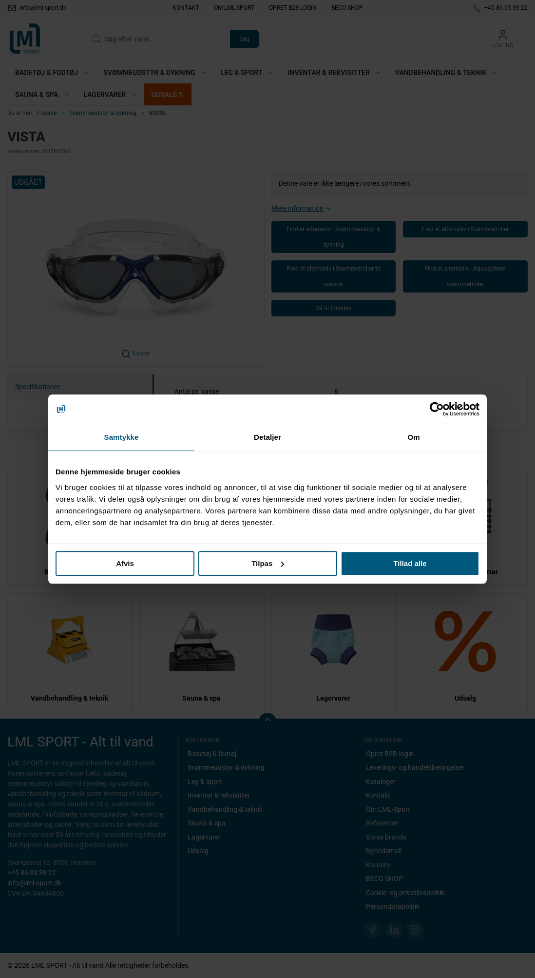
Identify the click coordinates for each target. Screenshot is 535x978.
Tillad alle (409, 563)
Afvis (125, 563)
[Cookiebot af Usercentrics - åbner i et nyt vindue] (436, 409)
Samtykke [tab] (121, 437)
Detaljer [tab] (267, 437)
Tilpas (267, 563)
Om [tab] (413, 437)
